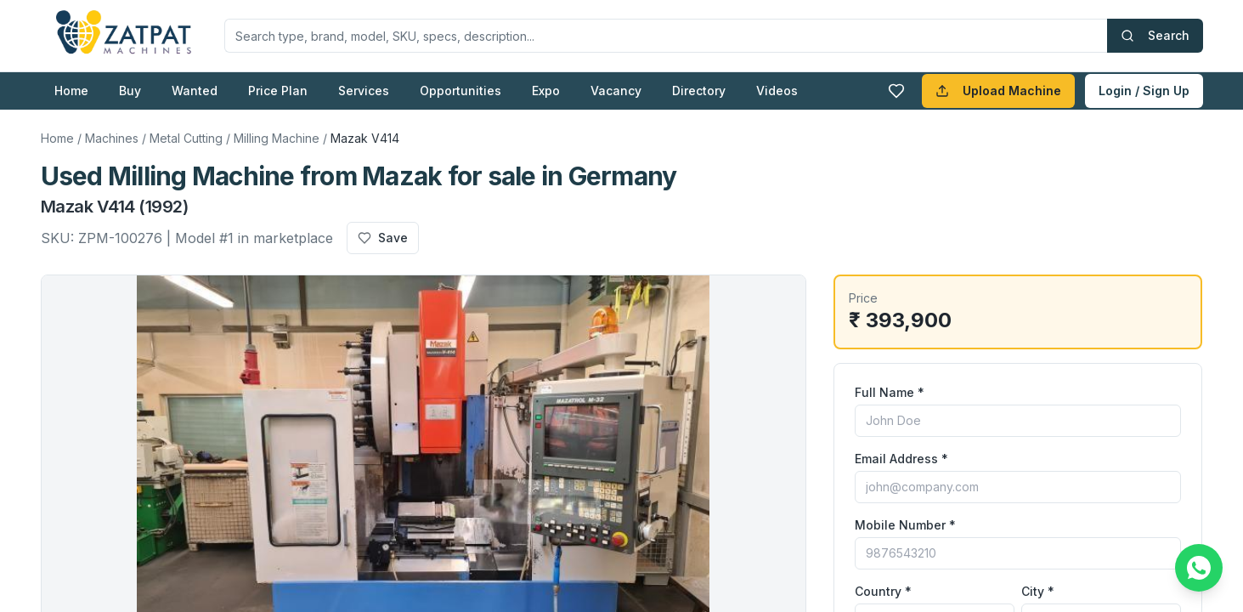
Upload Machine (998, 90)
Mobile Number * (905, 525)
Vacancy (615, 90)
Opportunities (460, 90)
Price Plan (278, 90)
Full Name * (889, 392)
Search (1155, 35)
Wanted (195, 90)
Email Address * (901, 458)
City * (1037, 591)
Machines (111, 138)
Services (363, 90)
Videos (777, 90)
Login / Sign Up (1144, 90)
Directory (699, 90)
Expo (546, 90)
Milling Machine (276, 138)
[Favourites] (896, 91)
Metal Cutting (186, 138)
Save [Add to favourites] (383, 237)
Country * (883, 591)
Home (71, 90)
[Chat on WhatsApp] (1199, 568)
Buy (130, 90)
